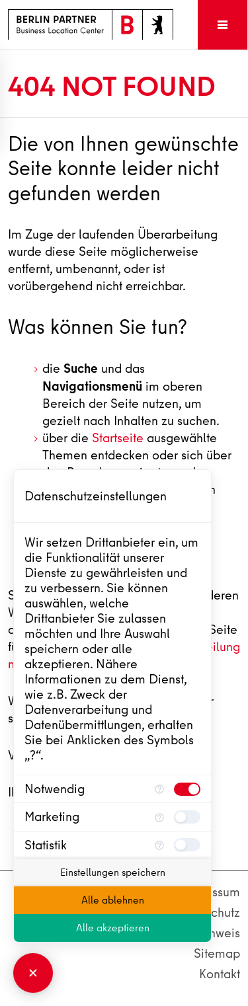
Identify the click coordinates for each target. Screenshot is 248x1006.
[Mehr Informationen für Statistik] (159, 845)
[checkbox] (187, 789)
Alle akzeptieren (112, 928)
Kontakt (219, 974)
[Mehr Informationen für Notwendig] (159, 789)
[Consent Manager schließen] (33, 973)
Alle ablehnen (112, 900)
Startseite (118, 438)
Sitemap (217, 953)
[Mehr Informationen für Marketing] (159, 816)
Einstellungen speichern (112, 872)
